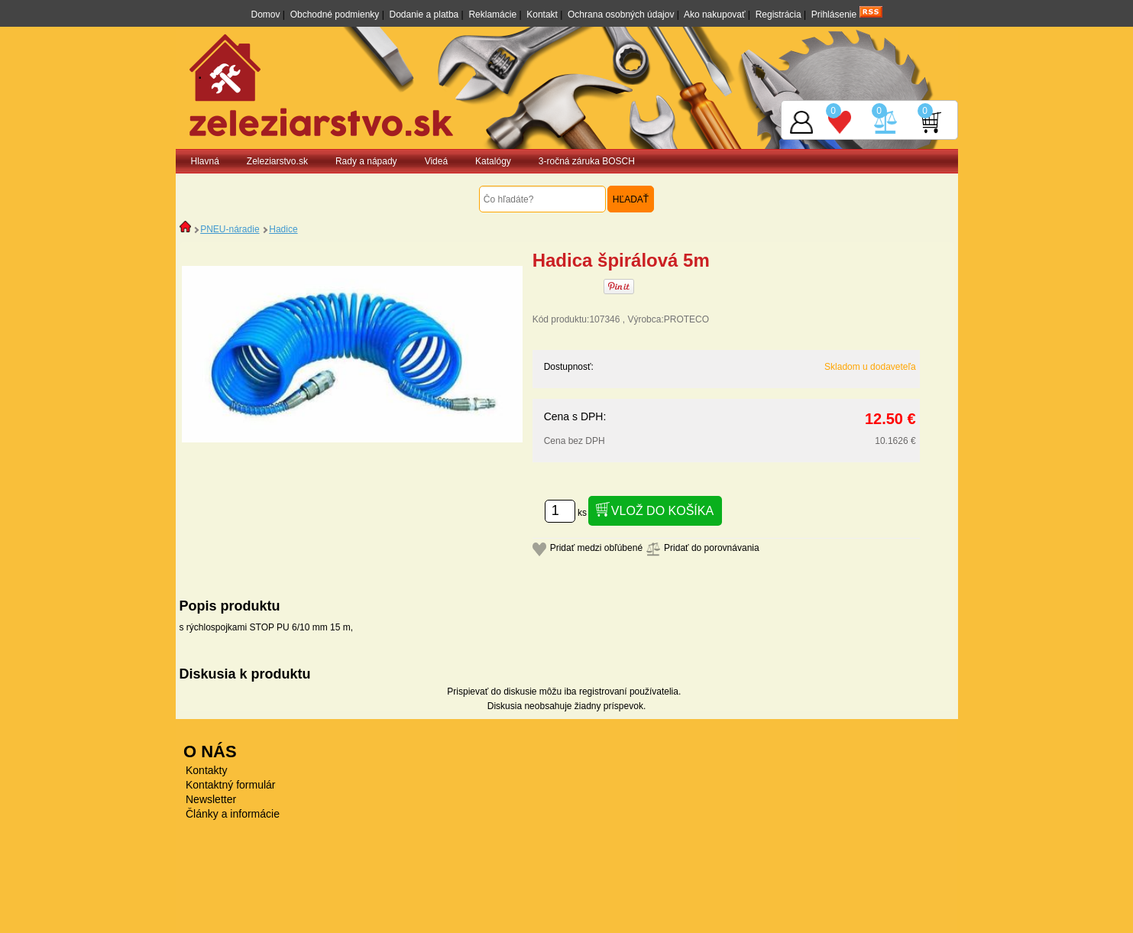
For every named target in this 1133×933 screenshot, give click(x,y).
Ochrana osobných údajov (621, 14)
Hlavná (205, 161)
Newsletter (211, 799)
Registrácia (778, 14)
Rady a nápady (366, 161)
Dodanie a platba (424, 14)
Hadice (283, 229)
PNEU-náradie (229, 229)
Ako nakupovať (715, 14)
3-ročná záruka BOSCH (587, 161)
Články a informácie (233, 814)
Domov (265, 14)
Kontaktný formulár (231, 785)
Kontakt (542, 14)
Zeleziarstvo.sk (277, 161)
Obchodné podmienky (335, 14)
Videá (436, 161)
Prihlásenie (833, 14)
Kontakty (206, 770)
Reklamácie (492, 14)
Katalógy (493, 161)
